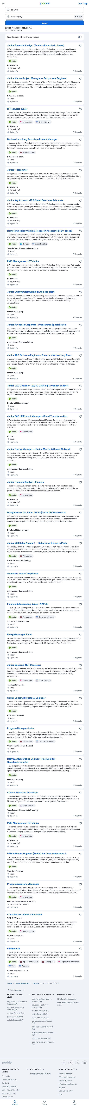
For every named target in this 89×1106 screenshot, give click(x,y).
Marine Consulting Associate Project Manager (32, 139)
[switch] (80, 37)
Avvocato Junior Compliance (22, 573)
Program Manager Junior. (21, 728)
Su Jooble (6, 1076)
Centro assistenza (9, 1080)
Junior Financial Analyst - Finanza (25, 482)
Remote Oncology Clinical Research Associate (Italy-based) (39, 231)
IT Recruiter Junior (17, 109)
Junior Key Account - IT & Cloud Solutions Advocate (35, 200)
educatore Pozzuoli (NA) (41, 1038)
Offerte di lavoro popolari (66, 999)
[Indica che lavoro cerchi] (44, 10)
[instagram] (70, 1062)
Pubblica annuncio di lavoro (40, 1074)
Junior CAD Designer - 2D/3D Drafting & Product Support (37, 385)
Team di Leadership (9, 1086)
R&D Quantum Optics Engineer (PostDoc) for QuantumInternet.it (31, 760)
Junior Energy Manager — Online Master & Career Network (38, 449)
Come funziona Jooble (10, 1090)
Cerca (44, 23)
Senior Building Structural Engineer (26, 698)
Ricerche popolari (16, 990)
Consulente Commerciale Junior (24, 914)
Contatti (5, 1083)
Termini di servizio (65, 1081)
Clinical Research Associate (22, 792)
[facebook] (64, 1062)
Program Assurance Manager (23, 884)
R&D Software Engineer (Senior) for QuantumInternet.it (37, 853)
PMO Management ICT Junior (23, 261)
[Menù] (3, 3)
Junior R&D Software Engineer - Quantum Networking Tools (39, 355)
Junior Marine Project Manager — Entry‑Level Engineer (37, 78)
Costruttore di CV (66, 1091)
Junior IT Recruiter (17, 170)
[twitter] (77, 1062)
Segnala (77, 71)
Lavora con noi (7, 1097)
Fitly (60, 1094)
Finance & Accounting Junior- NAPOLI (27, 604)
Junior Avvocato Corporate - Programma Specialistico (36, 324)
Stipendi (62, 1087)
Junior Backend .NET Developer (24, 665)
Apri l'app (83, 3)
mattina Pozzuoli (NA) (15, 1013)
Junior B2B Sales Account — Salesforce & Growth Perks (37, 543)
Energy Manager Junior (19, 634)
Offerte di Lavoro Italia (67, 1077)
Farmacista (13, 948)
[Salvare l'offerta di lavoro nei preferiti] (80, 45)
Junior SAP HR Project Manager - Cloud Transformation (37, 416)
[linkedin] (84, 1062)
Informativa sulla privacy (68, 1084)
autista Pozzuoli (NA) (15, 1020)
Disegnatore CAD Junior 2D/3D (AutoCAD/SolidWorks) (36, 512)
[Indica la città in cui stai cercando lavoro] (44, 17)
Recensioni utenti (9, 1093)
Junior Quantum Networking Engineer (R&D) (31, 291)
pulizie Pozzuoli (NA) (15, 1017)
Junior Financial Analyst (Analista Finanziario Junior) (35, 45)
